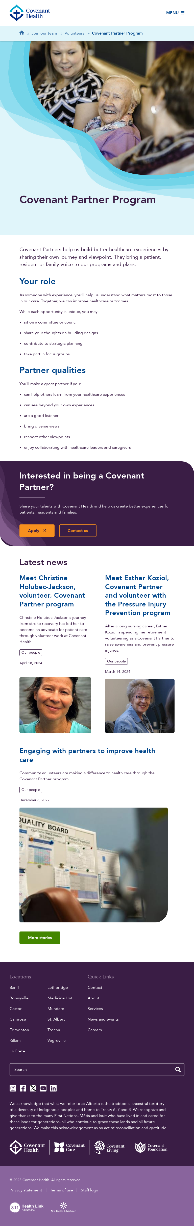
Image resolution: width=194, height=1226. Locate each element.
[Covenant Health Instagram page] (13, 1088)
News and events (103, 1019)
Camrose (18, 1019)
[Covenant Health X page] (33, 1088)
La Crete (17, 1051)
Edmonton (19, 1030)
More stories (40, 938)
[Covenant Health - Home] (30, 1147)
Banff (14, 987)
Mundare (55, 1008)
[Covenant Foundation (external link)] (149, 1147)
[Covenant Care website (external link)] (69, 1147)
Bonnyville (19, 998)
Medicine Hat (59, 998)
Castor (16, 1008)
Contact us (78, 531)
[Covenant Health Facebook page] (23, 1088)
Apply (37, 531)
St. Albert (56, 1019)
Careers (95, 1030)
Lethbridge (57, 987)
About (93, 998)
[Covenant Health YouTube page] (43, 1088)
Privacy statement (26, 1190)
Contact (95, 987)
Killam (15, 1040)
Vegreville (56, 1040)
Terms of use (61, 1190)
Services (95, 1008)
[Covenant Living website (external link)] (109, 1147)
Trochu (53, 1030)
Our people (30, 652)
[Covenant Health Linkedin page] (53, 1088)
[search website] (178, 1069)
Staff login (90, 1190)
